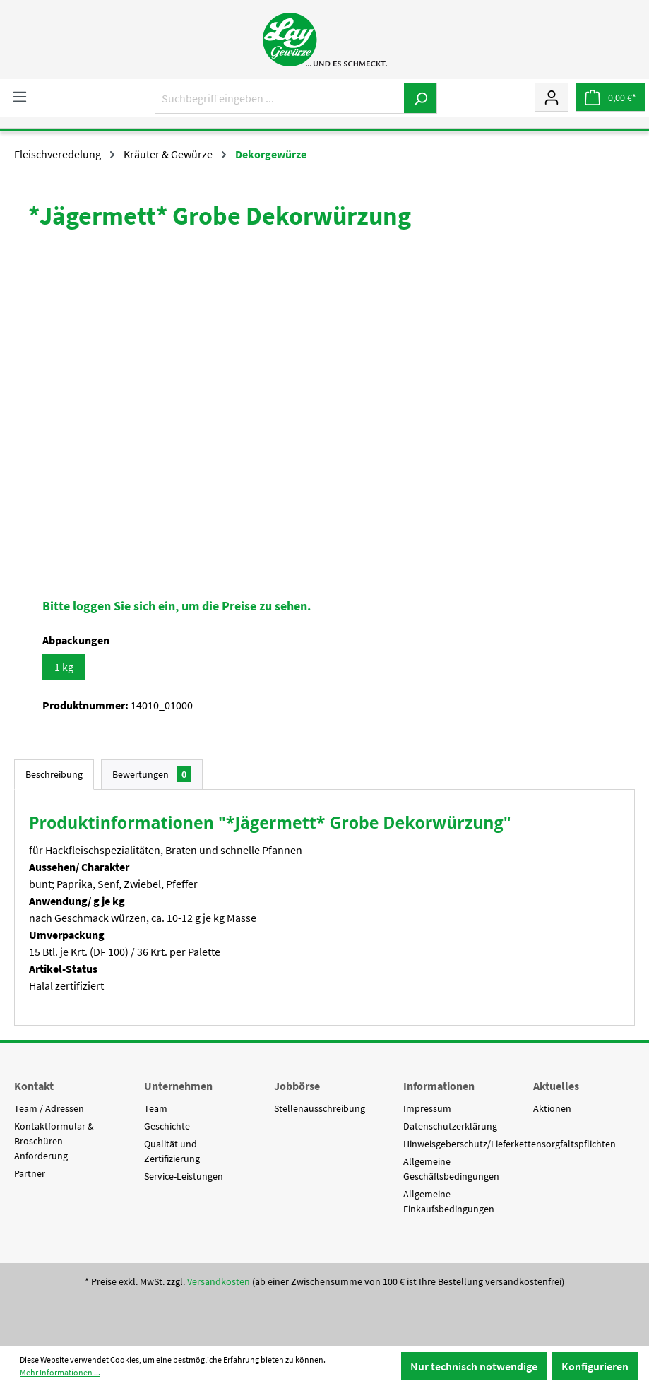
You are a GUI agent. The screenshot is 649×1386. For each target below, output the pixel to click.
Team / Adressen (49, 1108)
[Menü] (20, 96)
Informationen (439, 1086)
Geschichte (167, 1126)
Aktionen (552, 1108)
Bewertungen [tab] (151, 774)
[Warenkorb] (610, 97)
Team (155, 1108)
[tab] (54, 774)
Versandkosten (218, 1281)
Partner (29, 1173)
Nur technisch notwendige (473, 1366)
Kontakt (34, 1086)
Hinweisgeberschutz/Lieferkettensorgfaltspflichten (509, 1143)
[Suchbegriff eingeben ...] (280, 98)
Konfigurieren (595, 1366)
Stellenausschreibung (319, 1108)
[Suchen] (420, 98)
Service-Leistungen (183, 1176)
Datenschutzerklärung (450, 1126)
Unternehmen (178, 1086)
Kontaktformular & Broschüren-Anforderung (54, 1141)
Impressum (427, 1108)
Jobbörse (297, 1086)
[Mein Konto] (551, 96)
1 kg (63, 667)
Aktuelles (556, 1086)
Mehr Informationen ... (60, 1372)
